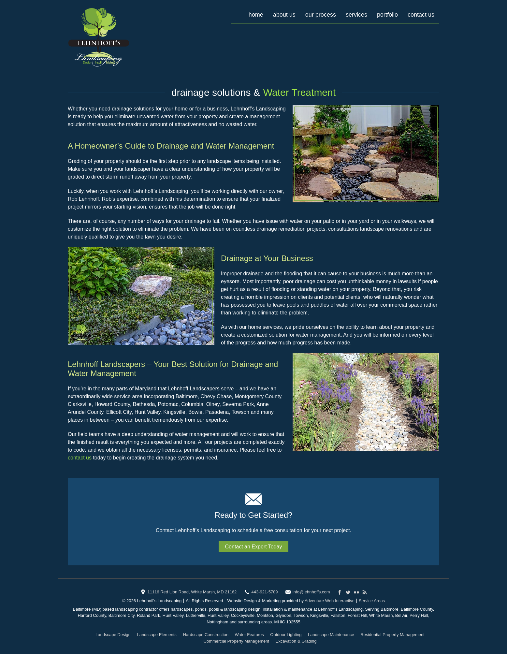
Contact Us (421, 14)
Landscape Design (113, 634)
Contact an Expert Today (253, 546)
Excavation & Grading (296, 641)
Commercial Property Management (236, 641)
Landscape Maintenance (331, 634)
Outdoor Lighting (285, 634)
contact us (80, 457)
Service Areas (372, 600)
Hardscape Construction (205, 634)
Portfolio (387, 14)
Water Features (249, 634)
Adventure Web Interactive (330, 600)
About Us (284, 14)
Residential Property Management (392, 634)
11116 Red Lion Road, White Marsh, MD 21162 (192, 591)
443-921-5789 (265, 591)
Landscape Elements (156, 634)
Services (356, 14)
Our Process (320, 14)
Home (256, 14)
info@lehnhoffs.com (311, 591)
